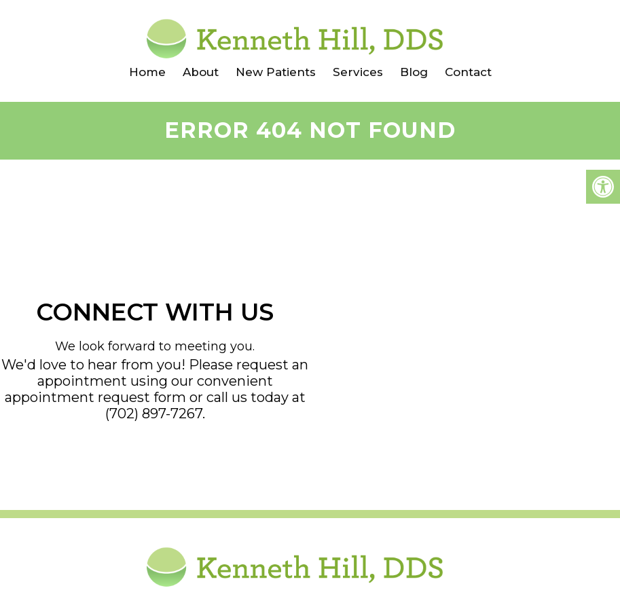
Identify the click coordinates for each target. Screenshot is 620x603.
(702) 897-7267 (153, 413)
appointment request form (95, 397)
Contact (468, 72)
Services (358, 72)
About (201, 72)
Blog (414, 72)
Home (147, 72)
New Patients (276, 72)
